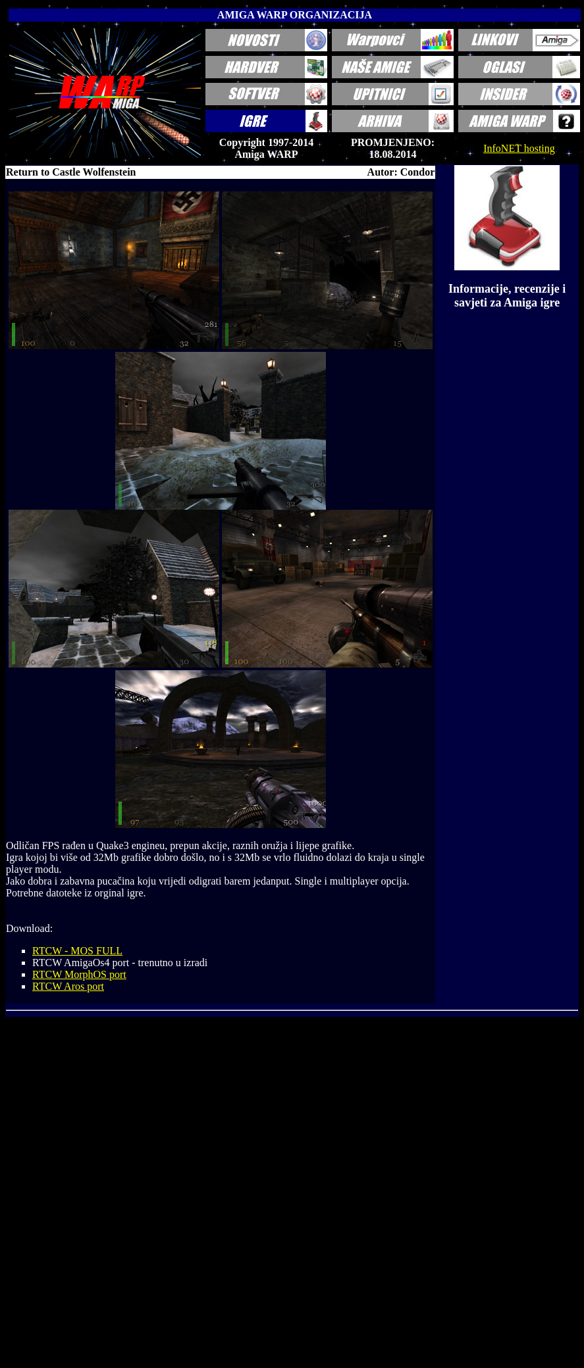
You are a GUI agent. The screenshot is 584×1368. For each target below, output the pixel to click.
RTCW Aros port (68, 986)
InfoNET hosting (519, 148)
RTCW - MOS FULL (77, 950)
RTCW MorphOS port (79, 974)
